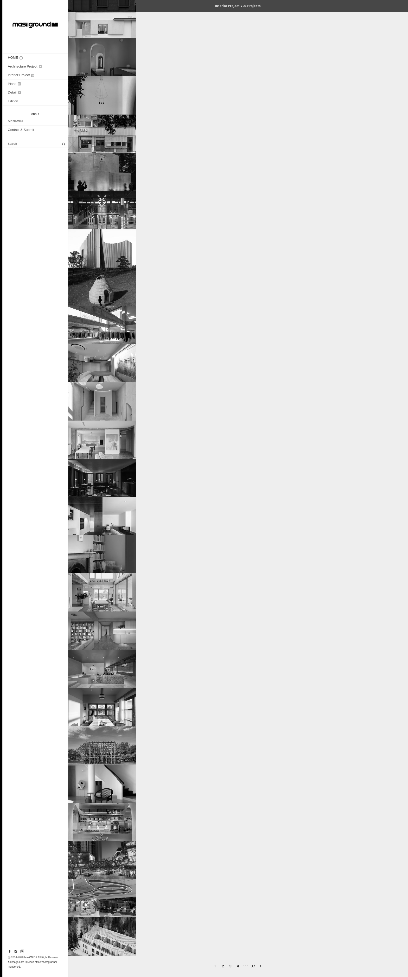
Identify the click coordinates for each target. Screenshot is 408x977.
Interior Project (21, 75)
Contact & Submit (21, 130)
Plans (14, 84)
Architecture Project (25, 66)
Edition (13, 101)
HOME (15, 57)
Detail (14, 92)
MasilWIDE (16, 121)
